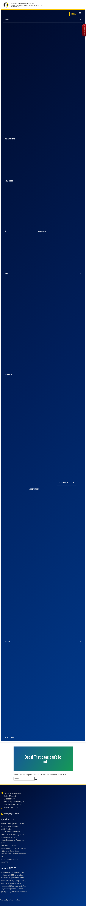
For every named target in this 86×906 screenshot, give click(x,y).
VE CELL (43, 641)
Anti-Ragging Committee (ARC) (13, 848)
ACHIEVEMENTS (42, 489)
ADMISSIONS (59, 231)
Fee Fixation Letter (9, 845)
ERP (12, 738)
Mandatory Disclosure (10, 837)
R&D (43, 273)
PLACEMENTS (66, 483)
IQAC (6, 738)
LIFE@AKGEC (15, 374)
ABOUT (43, 20)
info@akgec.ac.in (11, 813)
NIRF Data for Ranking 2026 (12, 834)
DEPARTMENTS (43, 139)
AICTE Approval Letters (10, 831)
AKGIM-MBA (6, 829)
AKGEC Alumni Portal (9, 859)
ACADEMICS (21, 181)
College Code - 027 (15, 6)
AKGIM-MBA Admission (10, 826)
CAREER (4, 862)
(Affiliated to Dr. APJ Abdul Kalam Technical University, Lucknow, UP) (27, 5)
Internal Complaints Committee (13, 854)
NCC (3, 856)
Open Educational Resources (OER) (12, 841)
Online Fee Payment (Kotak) (12, 823)
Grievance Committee (10, 851)
